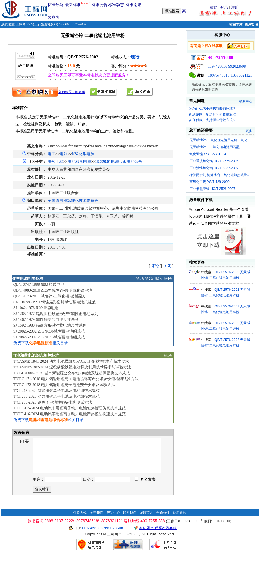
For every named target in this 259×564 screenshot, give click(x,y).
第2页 (149, 278)
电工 (51, 154)
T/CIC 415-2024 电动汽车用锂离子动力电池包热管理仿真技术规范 (69, 408)
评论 (155, 266)
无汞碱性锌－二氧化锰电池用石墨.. (215, 147)
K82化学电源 (83, 154)
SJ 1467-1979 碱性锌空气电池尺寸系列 (46, 320)
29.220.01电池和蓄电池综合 (118, 162)
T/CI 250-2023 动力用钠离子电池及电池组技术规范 (56, 396)
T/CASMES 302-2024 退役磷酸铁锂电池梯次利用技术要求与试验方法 (72, 367)
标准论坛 (133, 5)
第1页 (140, 278)
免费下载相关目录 (40, 343)
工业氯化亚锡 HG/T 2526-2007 (212, 189)
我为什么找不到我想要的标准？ (212, 108)
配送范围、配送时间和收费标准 (212, 114)
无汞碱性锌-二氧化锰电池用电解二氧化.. (219, 140)
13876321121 (241, 75)
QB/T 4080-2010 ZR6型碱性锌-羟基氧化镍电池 (52, 290)
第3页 (159, 278)
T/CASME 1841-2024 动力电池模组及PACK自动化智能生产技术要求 (71, 361)
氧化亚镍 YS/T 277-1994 (207, 154)
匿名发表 (145, 486)
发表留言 (21, 433)
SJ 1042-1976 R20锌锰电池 (35, 308)
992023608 (237, 66)
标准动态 (116, 5)
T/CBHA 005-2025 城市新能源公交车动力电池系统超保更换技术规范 (71, 373)
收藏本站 (236, 24)
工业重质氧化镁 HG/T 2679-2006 (214, 161)
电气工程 (55, 162)
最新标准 (73, 5)
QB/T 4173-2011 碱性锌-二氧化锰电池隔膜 (49, 296)
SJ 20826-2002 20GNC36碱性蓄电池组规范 (49, 331)
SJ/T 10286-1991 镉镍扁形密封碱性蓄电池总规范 (54, 302)
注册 (235, 7)
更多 (249, 131)
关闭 (167, 266)
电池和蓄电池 (79, 162)
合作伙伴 (163, 519)
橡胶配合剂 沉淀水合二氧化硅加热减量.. (219, 175)
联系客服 (251, 24)
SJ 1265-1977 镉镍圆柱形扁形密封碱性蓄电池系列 (55, 314)
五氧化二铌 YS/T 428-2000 (209, 182)
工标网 (21, 24)
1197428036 (217, 66)
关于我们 (96, 519)
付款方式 (80, 519)
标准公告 (99, 5)
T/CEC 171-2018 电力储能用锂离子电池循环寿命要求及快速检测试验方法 (75, 379)
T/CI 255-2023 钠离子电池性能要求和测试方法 (52, 402)
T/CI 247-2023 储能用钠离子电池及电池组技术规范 (56, 391)
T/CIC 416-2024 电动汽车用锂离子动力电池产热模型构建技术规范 (69, 414)
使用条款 (179, 519)
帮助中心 (245, 101)
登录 (224, 7)
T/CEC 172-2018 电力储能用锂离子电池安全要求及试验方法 (64, 385)
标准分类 (55, 5)
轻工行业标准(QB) (44, 24)
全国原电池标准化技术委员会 (73, 201)
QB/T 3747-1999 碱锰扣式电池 (38, 284)
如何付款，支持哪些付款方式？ (212, 120)
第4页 (168, 278)
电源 (64, 154)
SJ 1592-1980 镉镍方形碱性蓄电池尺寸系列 (50, 325)
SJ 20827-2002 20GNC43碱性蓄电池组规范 (49, 337)
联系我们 (129, 519)
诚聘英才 (146, 519)
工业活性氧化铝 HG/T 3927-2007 (214, 168)
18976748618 (218, 75)
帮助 (214, 7)
